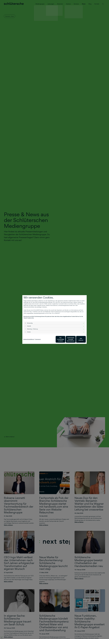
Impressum (38, 339)
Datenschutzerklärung (28, 339)
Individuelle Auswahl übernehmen (64, 339)
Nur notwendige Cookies (50, 339)
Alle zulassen (79, 339)
